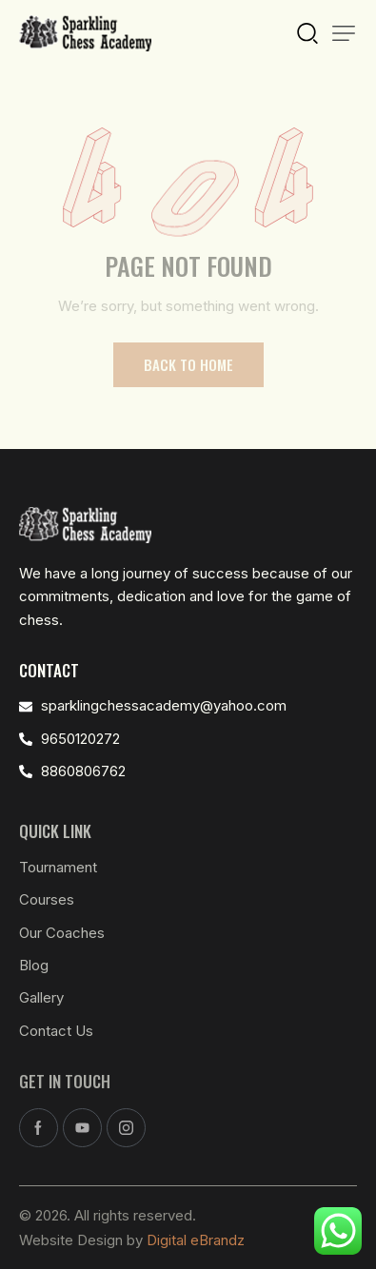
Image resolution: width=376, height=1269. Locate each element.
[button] (343, 33)
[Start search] (307, 31)
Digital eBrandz (196, 1240)
